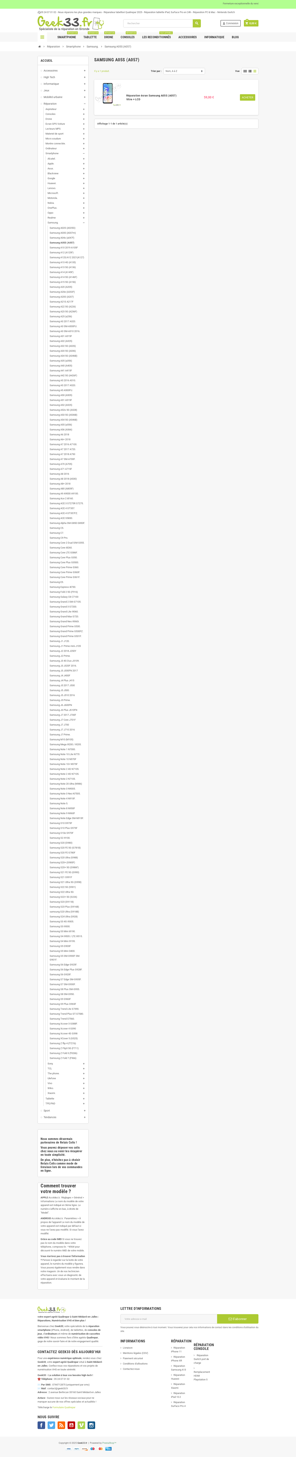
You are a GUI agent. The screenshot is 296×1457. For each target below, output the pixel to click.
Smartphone (67, 35)
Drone (109, 35)
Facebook (41, 1425)
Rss (61, 1425)
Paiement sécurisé (133, 1358)
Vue (237, 71)
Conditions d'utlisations (135, 1363)
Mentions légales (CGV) (135, 1353)
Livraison (128, 1347)
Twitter (51, 1425)
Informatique (214, 37)
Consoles (128, 35)
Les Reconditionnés (157, 35)
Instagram (91, 1425)
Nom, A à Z (171, 71)
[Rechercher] (161, 23)
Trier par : (156, 71)
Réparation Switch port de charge (201, 1359)
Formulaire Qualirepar (63, 1407)
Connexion (230, 23)
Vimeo (81, 1425)
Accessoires (187, 37)
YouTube (71, 1425)
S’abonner (238, 1319)
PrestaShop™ (109, 1443)
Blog (235, 37)
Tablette (91, 35)
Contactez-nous (131, 1369)
